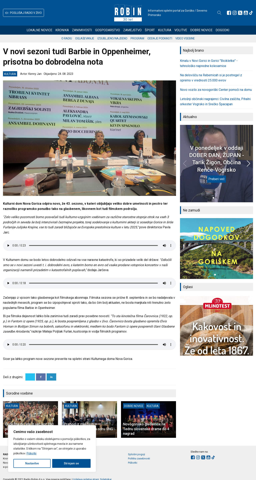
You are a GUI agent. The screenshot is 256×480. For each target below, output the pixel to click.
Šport (150, 30)
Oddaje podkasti (159, 38)
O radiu (66, 38)
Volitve (180, 30)
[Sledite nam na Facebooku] (229, 12)
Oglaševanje (84, 38)
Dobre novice (201, 30)
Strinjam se (71, 463)
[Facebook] (41, 377)
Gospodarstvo (107, 30)
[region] (52, 448)
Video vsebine (185, 38)
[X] (30, 377)
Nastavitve (32, 463)
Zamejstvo (132, 30)
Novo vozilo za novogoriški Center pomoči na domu (216, 90)
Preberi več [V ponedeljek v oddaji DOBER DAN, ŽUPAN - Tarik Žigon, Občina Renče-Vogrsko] (216, 179)
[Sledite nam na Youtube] (245, 12)
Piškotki (31, 453)
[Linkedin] (51, 377)
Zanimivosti (82, 30)
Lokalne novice (39, 30)
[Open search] (219, 13)
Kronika (62, 30)
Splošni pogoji (136, 454)
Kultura (164, 30)
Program (137, 38)
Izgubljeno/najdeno (112, 38)
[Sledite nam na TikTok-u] (251, 13)
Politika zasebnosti (139, 458)
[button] (23, 13)
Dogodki (222, 30)
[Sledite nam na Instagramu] (234, 12)
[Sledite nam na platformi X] (240, 12)
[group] (216, 248)
